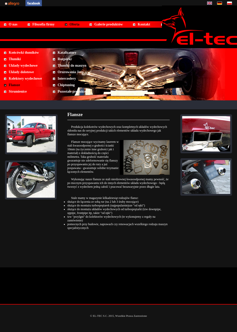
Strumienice (18, 91)
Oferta (75, 24)
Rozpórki (65, 59)
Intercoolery (67, 78)
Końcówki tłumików (24, 52)
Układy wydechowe (23, 65)
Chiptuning (66, 85)
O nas (13, 24)
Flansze (14, 85)
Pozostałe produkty (72, 91)
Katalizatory (67, 52)
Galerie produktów (108, 24)
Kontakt (144, 24)
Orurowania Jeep (71, 72)
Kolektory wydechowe (25, 78)
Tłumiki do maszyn (72, 65)
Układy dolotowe (21, 72)
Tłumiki (15, 59)
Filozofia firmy (43, 24)
